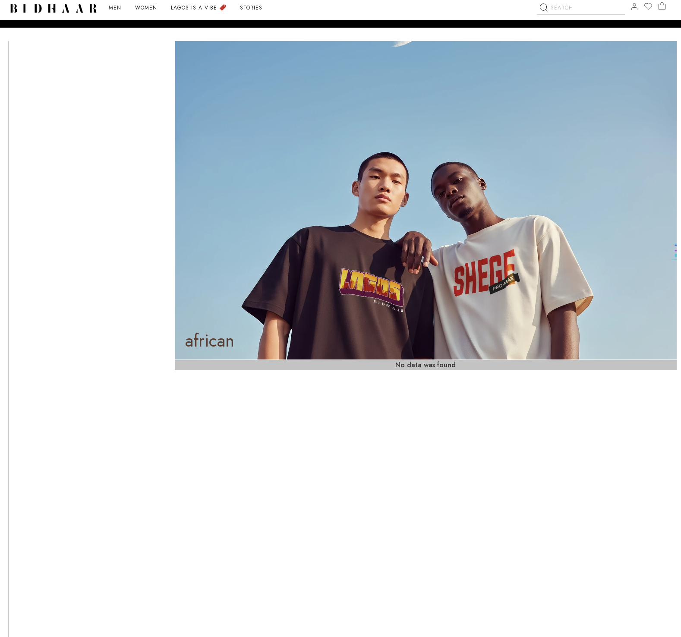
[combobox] (581, 25)
